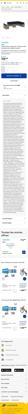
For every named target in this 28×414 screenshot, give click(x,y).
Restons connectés (14, 375)
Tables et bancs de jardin (7, 9)
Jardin (12, 7)
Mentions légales (16, 411)
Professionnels (4, 396)
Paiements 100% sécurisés (11, 350)
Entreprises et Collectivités (17, 396)
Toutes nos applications (21, 365)
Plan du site (4, 408)
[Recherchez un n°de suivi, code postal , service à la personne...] (17, 3)
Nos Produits (14, 383)
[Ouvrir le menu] (1, 2)
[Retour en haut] (25, 402)
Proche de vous (9, 345)
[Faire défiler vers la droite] (24, 279)
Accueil (3, 7)
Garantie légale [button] (14, 80)
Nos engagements (9, 359)
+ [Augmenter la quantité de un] (12, 70)
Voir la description (5, 53)
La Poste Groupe (5, 400)
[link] (9, 405)
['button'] (8, 3)
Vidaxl (2, 44)
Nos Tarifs (14, 388)
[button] (23, 2)
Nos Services (14, 379)
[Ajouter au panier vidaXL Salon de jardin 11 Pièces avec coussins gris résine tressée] (14, 75)
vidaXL (12, 63)
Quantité (3, 66)
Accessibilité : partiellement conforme (15, 408)
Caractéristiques (14, 218)
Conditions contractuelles (7, 411)
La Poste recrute (15, 400)
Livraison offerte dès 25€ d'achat (12, 355)
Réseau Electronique (10, 245)
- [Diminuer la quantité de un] (3, 70)
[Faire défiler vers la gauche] (3, 279)
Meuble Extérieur (17, 7)
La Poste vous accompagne (14, 392)
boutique (7, 7)
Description (14, 95)
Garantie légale (14, 223)
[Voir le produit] (15, 291)
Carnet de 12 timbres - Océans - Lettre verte (9, 286)
